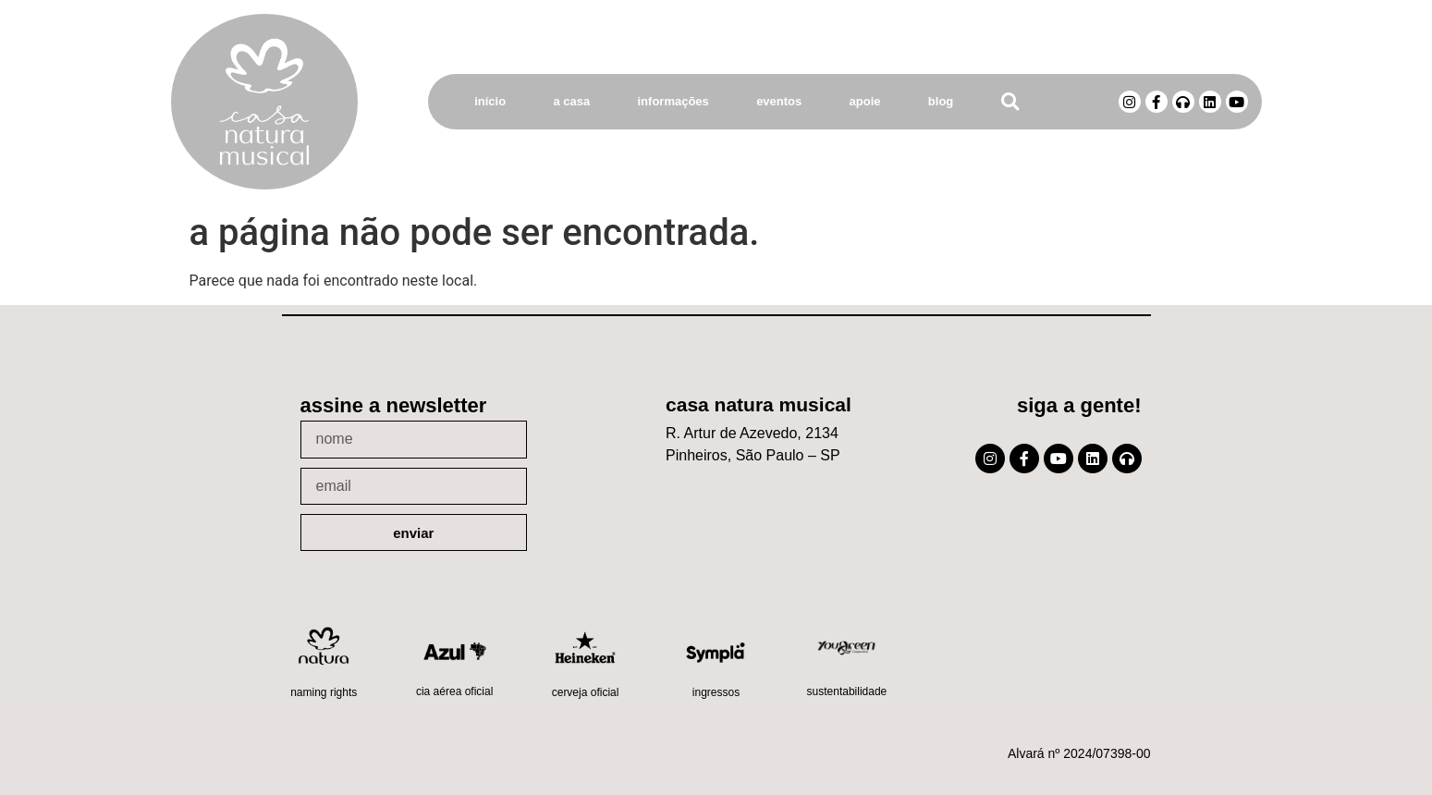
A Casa (571, 101)
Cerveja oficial (585, 692)
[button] (1010, 102)
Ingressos (716, 692)
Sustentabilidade (847, 691)
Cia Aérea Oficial (454, 691)
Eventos (779, 101)
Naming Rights (323, 692)
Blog (940, 101)
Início (490, 101)
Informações (673, 101)
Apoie (865, 101)
